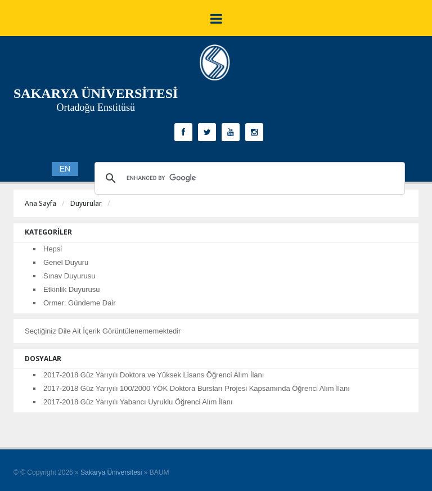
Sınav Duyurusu (69, 276)
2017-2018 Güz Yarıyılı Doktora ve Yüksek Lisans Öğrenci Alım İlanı (153, 375)
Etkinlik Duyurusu (71, 289)
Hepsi (52, 249)
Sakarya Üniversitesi (111, 472)
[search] (248, 178)
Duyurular (86, 203)
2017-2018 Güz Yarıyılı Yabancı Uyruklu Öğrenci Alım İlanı (138, 402)
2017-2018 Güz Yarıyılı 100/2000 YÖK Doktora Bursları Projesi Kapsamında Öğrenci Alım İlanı (196, 388)
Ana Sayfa (40, 203)
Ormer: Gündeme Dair (79, 303)
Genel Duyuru (65, 262)
